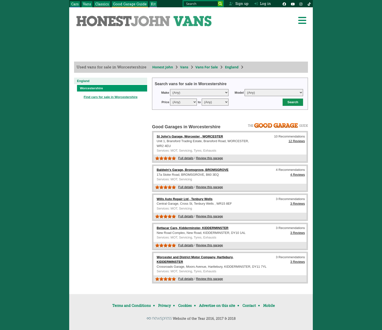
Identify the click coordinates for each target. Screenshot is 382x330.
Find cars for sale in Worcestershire (111, 97)
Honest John (162, 67)
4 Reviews (297, 174)
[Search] (220, 3)
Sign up (238, 4)
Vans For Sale (206, 67)
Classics (102, 4)
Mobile (269, 306)
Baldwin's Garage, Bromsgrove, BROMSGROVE (193, 170)
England (232, 67)
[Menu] (302, 20)
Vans (87, 4)
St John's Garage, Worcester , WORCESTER (190, 136)
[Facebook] (284, 4)
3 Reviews (297, 203)
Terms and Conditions (131, 306)
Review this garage (209, 158)
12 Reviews (296, 141)
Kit (153, 4)
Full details (185, 158)
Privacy (164, 306)
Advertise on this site (217, 306)
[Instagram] (301, 4)
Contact (249, 306)
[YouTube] (292, 4)
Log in (262, 4)
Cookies (185, 306)
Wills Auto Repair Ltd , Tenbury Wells (184, 199)
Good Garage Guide (130, 4)
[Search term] (203, 3)
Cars (75, 4)
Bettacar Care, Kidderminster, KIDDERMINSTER (193, 228)
